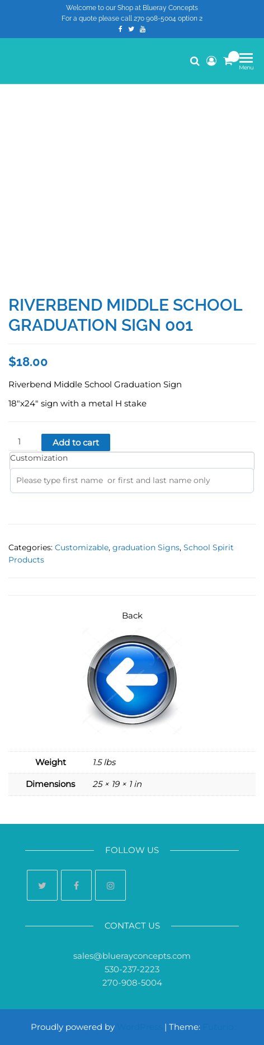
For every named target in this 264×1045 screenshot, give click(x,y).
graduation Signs (146, 547)
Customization (39, 458)
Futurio (217, 1026)
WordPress (139, 1026)
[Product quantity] (23, 442)
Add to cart (76, 442)
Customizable (82, 547)
